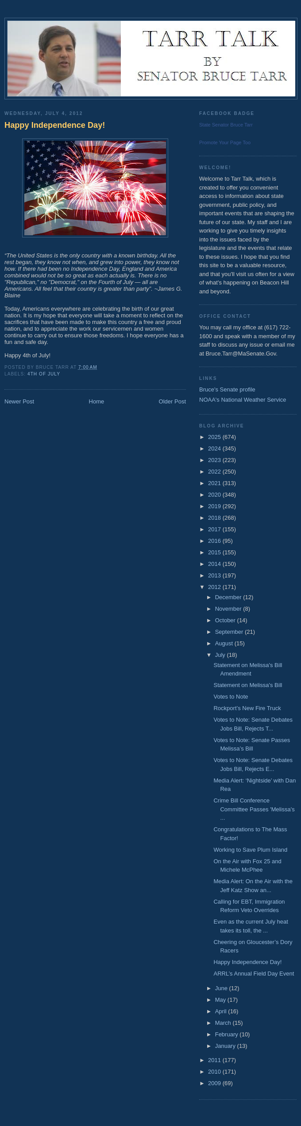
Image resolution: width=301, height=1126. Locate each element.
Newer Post (19, 401)
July (221, 655)
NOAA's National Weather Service (242, 399)
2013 (215, 575)
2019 (215, 506)
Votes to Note (230, 696)
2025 (215, 437)
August (225, 643)
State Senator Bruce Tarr (226, 124)
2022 (215, 471)
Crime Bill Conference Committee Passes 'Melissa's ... (253, 809)
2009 (215, 1083)
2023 (215, 460)
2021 (215, 483)
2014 (215, 564)
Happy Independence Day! (54, 125)
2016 (215, 540)
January (226, 1046)
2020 (215, 494)
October (226, 620)
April (221, 1011)
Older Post (172, 401)
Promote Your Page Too (225, 142)
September (230, 631)
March (224, 1022)
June (222, 988)
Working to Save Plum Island (250, 849)
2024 (215, 448)
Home (96, 401)
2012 (215, 587)
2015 (215, 552)
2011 (215, 1060)
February (227, 1034)
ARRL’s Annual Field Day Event (253, 973)
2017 (215, 529)
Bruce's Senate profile (227, 389)
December (229, 597)
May (221, 999)
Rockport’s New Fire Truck (247, 708)
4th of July (43, 373)
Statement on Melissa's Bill (247, 685)
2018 (215, 517)
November (229, 608)
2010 (215, 1071)
